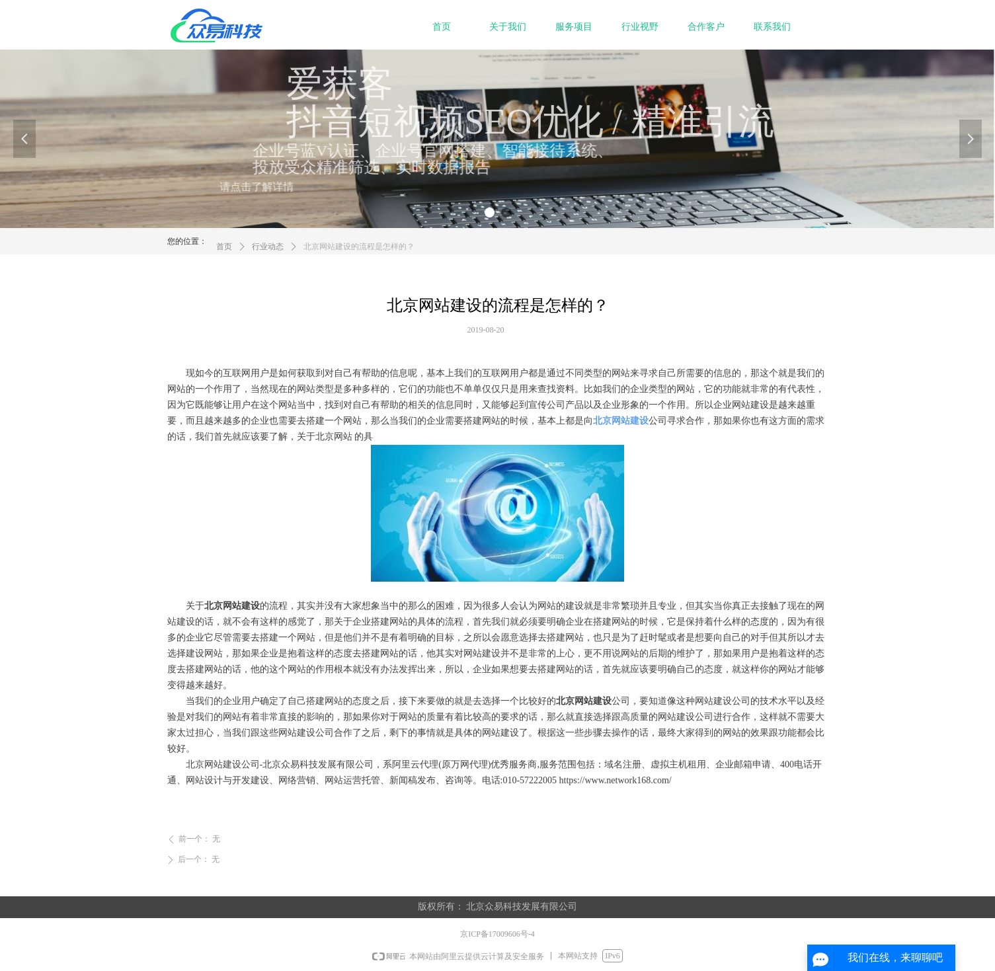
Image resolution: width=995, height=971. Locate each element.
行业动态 (268, 253)
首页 (224, 253)
